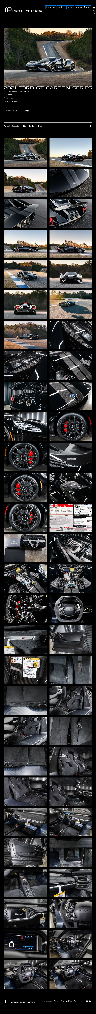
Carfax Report (10, 101)
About (70, 7)
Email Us (28, 111)
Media (79, 7)
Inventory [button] (50, 7)
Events (87, 7)
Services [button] (61, 7)
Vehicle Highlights (23, 125)
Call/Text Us (11, 111)
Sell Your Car (71, 1001)
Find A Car (59, 1001)
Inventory (48, 1001)
